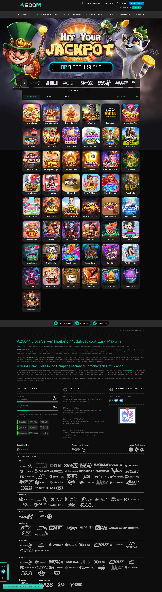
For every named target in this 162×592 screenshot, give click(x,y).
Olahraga (76, 14)
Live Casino (46, 14)
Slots (35, 14)
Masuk (125, 7)
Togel (66, 14)
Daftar (136, 7)
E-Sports (113, 14)
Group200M (82, 323)
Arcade (101, 14)
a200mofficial (100, 323)
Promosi (138, 14)
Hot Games (25, 14)
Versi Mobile (121, 3)
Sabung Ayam (125, 14)
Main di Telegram (137, 3)
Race (57, 14)
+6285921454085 (62, 323)
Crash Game (90, 14)
